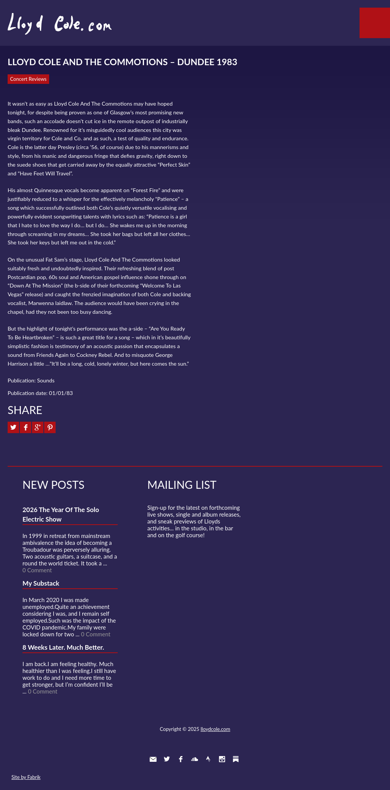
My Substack (40, 583)
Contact (153, 759)
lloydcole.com (215, 729)
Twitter (167, 759)
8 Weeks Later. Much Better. (63, 647)
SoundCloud (194, 759)
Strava (208, 759)
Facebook (180, 759)
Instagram (222, 759)
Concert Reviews (28, 79)
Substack (236, 759)
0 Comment (37, 570)
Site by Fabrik (25, 777)
